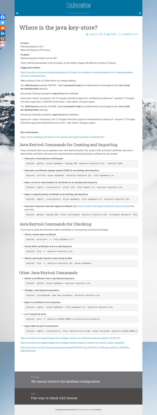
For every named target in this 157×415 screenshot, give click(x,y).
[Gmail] (2, 43)
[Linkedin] (2, 33)
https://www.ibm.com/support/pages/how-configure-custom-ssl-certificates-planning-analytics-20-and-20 (70, 338)
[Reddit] (2, 27)
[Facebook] (2, 17)
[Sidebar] (17, 13)
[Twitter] (2, 22)
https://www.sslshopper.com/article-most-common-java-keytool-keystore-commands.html (62, 137)
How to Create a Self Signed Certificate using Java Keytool (105, 206)
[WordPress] (2, 38)
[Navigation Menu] (139, 13)
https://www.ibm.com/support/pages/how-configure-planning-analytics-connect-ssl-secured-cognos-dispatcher (72, 343)
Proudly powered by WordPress (66, 410)
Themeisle (97, 410)
